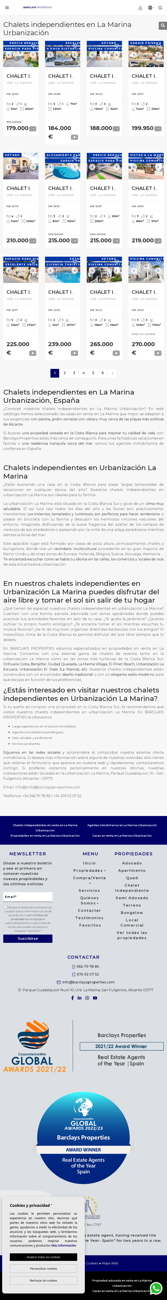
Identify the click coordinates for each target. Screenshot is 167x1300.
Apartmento (132, 871)
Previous (8, 55)
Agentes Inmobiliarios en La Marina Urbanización (122, 825)
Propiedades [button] (88, 871)
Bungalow (132, 913)
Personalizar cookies (43, 1268)
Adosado (132, 863)
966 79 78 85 (85, 967)
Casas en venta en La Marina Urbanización (122, 835)
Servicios (89, 891)
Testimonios (89, 918)
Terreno (132, 905)
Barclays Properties (37, 7)
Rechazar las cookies (43, 1280)
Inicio (89, 863)
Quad (132, 878)
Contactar (89, 911)
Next (33, 55)
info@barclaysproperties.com (86, 982)
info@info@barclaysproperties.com (47, 787)
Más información (63, 1245)
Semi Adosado (132, 898)
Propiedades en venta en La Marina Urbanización (45, 835)
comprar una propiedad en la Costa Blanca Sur (75, 707)
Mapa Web (110, 1263)
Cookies (92, 1263)
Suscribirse (28, 939)
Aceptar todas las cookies (43, 1257)
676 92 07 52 (85, 974)
